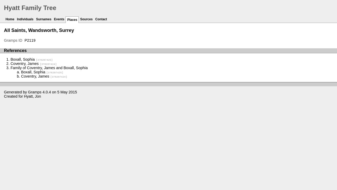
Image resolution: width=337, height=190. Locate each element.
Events (59, 19)
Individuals (25, 19)
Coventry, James (34, 63)
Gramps (34, 92)
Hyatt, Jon (32, 96)
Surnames (43, 19)
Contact (101, 19)
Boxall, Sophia (32, 59)
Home (10, 19)
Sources (86, 19)
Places (72, 20)
